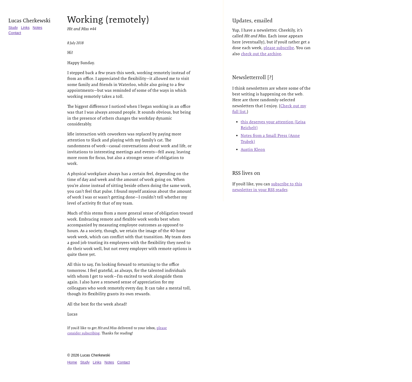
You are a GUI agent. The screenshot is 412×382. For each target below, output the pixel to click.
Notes (37, 28)
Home (72, 362)
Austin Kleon (253, 149)
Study (13, 28)
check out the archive (261, 53)
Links (25, 28)
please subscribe (279, 47)
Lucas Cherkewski (29, 20)
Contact (14, 33)
